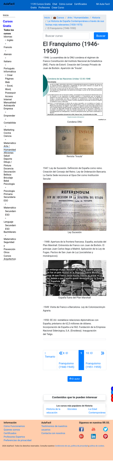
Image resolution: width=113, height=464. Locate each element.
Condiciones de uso (62, 446)
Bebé (6, 180)
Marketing (9, 129)
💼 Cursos (58, 17)
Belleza (7, 174)
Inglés (10, 40)
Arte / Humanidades (78, 17)
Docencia (8, 168)
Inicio (6, 15)
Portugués (9, 68)
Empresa (8, 108)
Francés (8, 47)
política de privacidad (79, 446)
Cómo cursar (66, 4)
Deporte (8, 158)
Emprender (9, 115)
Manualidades (11, 102)
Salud (7, 155)
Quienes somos (12, 429)
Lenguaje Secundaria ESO (10, 225)
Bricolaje (8, 177)
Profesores (44, 7)
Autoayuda (9, 105)
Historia (96, 17)
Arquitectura (10, 259)
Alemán (8, 54)
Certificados (10, 433)
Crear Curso (58, 7)
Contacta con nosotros (53, 433)
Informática (10, 71)
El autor (74, 378)
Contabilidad (10, 122)
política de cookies (96, 446)
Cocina (7, 133)
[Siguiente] (95, 360)
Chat (54, 4)
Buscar (100, 36)
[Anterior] (68, 360)
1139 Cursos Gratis (41, 4)
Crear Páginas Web (9, 79)
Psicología (9, 184)
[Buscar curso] (66, 35)
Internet (8, 99)
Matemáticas (11, 143)
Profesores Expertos (14, 436)
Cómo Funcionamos (14, 426)
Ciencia (7, 136)
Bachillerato (10, 232)
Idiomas (8, 36)
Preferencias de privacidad (17, 440)
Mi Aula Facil (103, 4)
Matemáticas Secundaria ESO (11, 211)
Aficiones (8, 152)
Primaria (8, 194)
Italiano (7, 61)
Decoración (10, 171)
